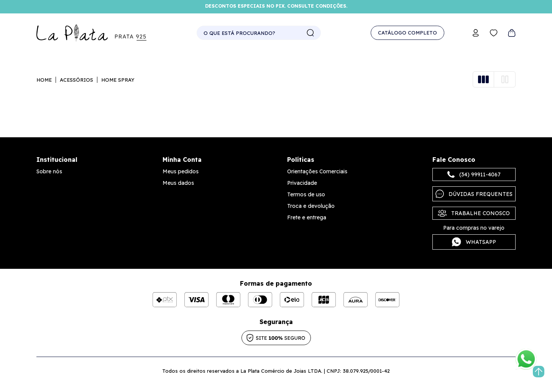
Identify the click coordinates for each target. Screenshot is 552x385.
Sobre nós (49, 171)
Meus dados (178, 182)
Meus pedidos (181, 171)
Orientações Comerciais (317, 171)
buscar (310, 33)
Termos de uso (306, 194)
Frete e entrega (306, 217)
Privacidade (302, 182)
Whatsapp (474, 242)
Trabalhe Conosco (474, 213)
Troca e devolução (311, 205)
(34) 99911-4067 (474, 174)
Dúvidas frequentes (474, 193)
